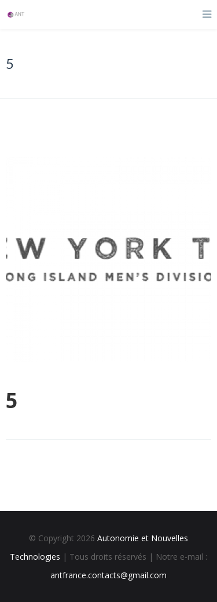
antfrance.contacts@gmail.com (108, 575)
